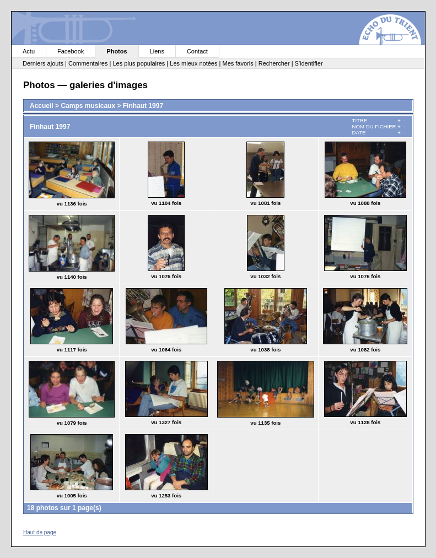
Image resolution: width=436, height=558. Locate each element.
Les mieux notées (193, 63)
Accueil (41, 106)
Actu (29, 51)
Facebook (70, 51)
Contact (197, 51)
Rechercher (274, 63)
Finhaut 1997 (143, 106)
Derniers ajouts (43, 63)
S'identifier (309, 63)
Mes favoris (237, 63)
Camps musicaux (88, 106)
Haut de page (39, 532)
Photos (116, 51)
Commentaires (88, 63)
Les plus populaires (138, 63)
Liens (157, 51)
